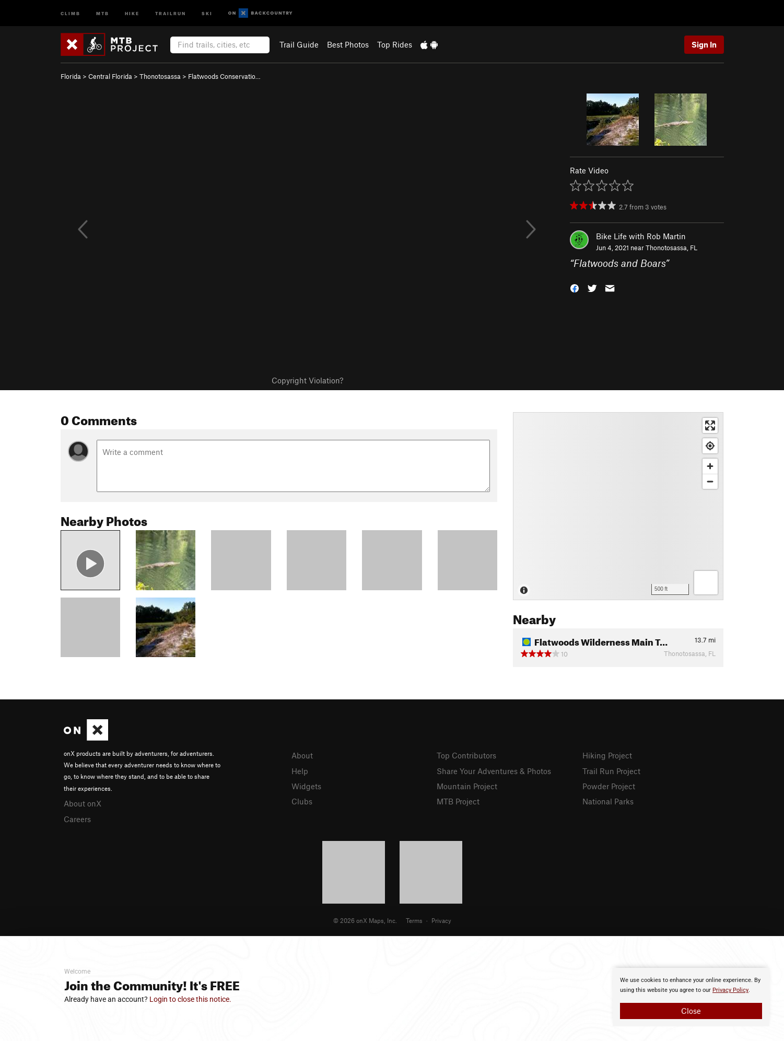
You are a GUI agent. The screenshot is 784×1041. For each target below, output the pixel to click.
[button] (574, 288)
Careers (77, 819)
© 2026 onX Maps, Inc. (365, 920)
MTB (102, 12)
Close (691, 1010)
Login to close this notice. (190, 999)
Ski (207, 12)
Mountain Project (467, 786)
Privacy (441, 920)
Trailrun (170, 12)
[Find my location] (710, 445)
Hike (132, 12)
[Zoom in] (710, 466)
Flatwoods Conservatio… (224, 76)
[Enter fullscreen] (710, 425)
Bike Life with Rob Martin (641, 236)
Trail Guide (299, 44)
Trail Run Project (611, 771)
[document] (691, 997)
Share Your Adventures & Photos (494, 771)
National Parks (608, 801)
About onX (82, 803)
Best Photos (348, 44)
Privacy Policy (730, 990)
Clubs (301, 801)
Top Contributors (466, 755)
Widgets (306, 786)
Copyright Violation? (307, 380)
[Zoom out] (710, 481)
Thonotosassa (160, 76)
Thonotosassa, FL (671, 247)
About (302, 755)
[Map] (618, 506)
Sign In (704, 44)
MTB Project (458, 801)
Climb (70, 12)
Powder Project (608, 786)
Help (299, 771)
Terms (414, 920)
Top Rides (394, 44)
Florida (71, 76)
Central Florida (110, 76)
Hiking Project (607, 755)
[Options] (706, 582)
